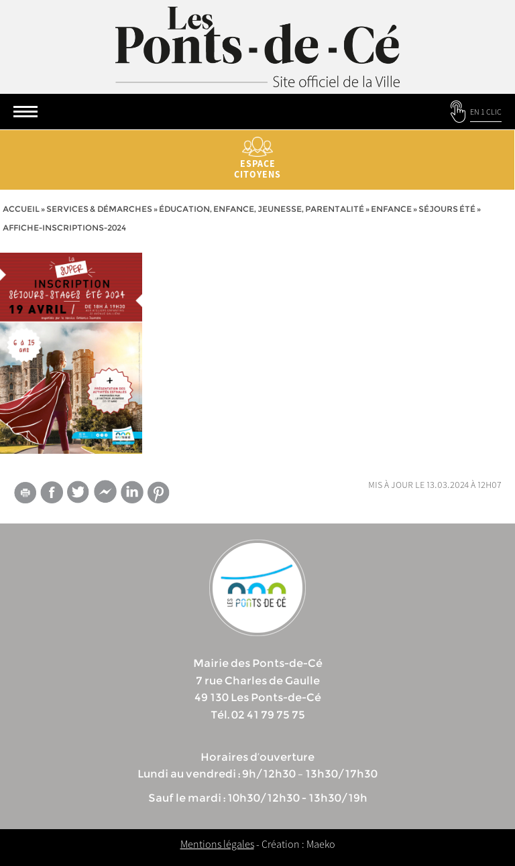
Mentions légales (217, 844)
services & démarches (99, 209)
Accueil (21, 209)
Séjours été (446, 209)
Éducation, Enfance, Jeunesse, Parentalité (261, 209)
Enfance (391, 209)
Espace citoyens (257, 158)
